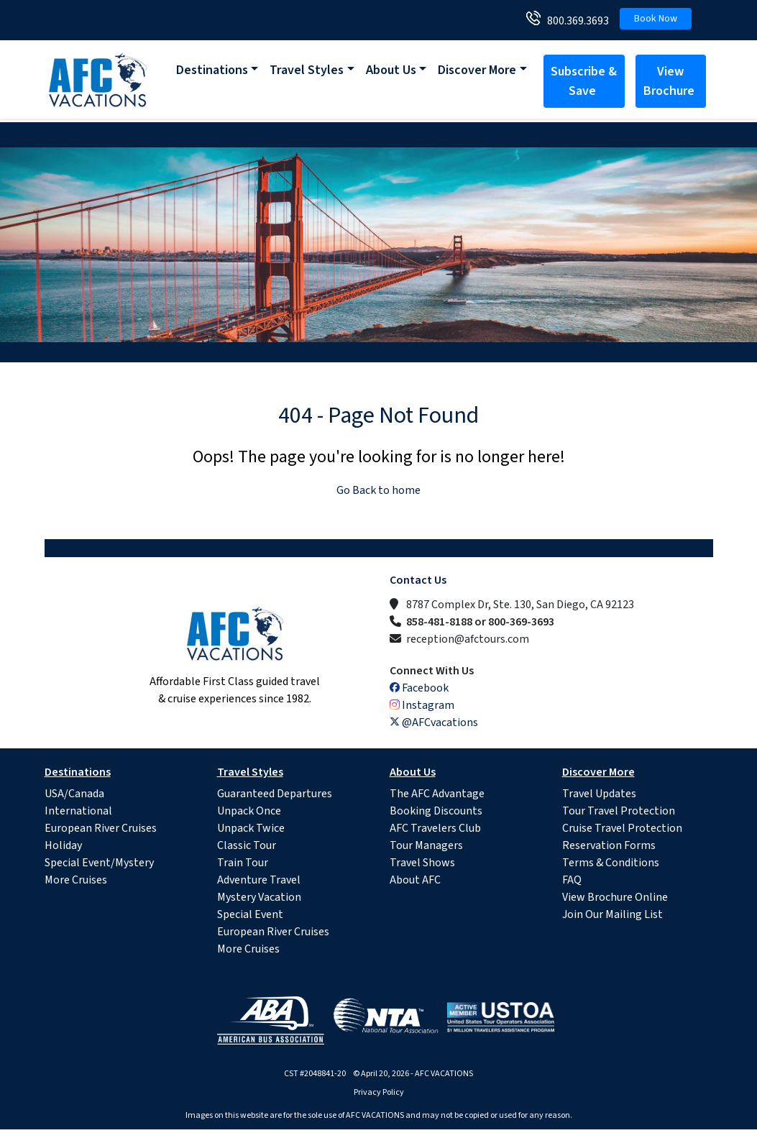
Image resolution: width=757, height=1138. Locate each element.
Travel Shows (422, 863)
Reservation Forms (609, 845)
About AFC (415, 880)
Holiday (63, 845)
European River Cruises (101, 828)
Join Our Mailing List (612, 914)
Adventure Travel (258, 880)
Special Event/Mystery (99, 863)
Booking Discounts (436, 811)
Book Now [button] (655, 19)
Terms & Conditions (610, 863)
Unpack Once (249, 811)
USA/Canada (74, 794)
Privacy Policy (379, 1092)
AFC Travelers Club (435, 828)
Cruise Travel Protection (622, 828)
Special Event (250, 914)
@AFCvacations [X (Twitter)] (434, 722)
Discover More (477, 70)
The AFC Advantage (437, 794)
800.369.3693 (575, 21)
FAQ (572, 880)
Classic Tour (246, 845)
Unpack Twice (251, 828)
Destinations (212, 70)
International (78, 811)
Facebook (419, 688)
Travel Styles (307, 70)
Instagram (422, 705)
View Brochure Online (615, 897)
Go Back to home (378, 490)
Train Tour (242, 863)
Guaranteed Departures (274, 794)
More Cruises (76, 880)
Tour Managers (426, 845)
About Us (391, 70)
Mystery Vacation (259, 897)
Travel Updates (599, 794)
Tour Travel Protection (618, 811)
